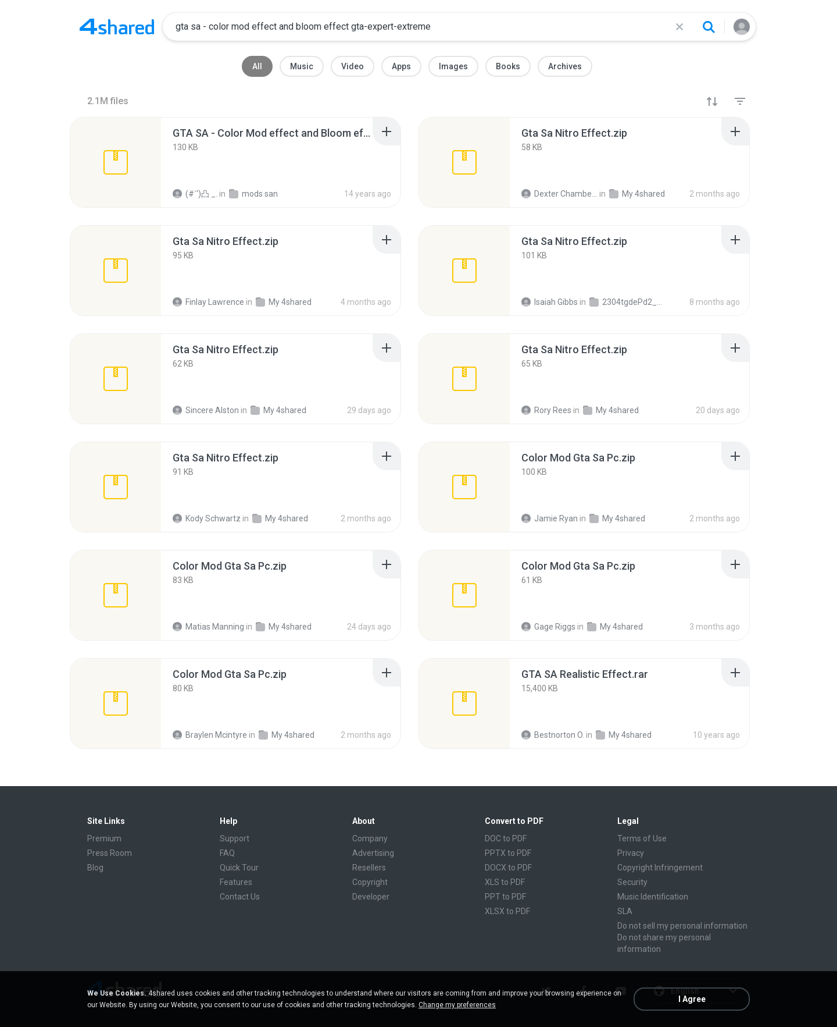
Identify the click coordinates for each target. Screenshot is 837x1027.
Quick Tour (239, 867)
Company (370, 838)
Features (236, 882)
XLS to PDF (505, 882)
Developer (370, 896)
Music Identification (652, 896)
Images (453, 66)
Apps (401, 66)
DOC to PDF (506, 838)
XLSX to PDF (507, 911)
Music (301, 66)
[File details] (115, 162)
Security (632, 882)
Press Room (109, 853)
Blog (95, 867)
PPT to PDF (505, 896)
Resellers (369, 867)
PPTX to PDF (508, 853)
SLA (624, 911)
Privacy (630, 853)
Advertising (373, 853)
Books (508, 66)
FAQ (227, 853)
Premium (104, 838)
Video (352, 66)
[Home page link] (117, 27)
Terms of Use (642, 838)
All (257, 66)
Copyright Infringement (660, 867)
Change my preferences (457, 1005)
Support (234, 838)
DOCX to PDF (508, 867)
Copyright (370, 882)
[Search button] (708, 27)
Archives (565, 66)
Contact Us (240, 896)
